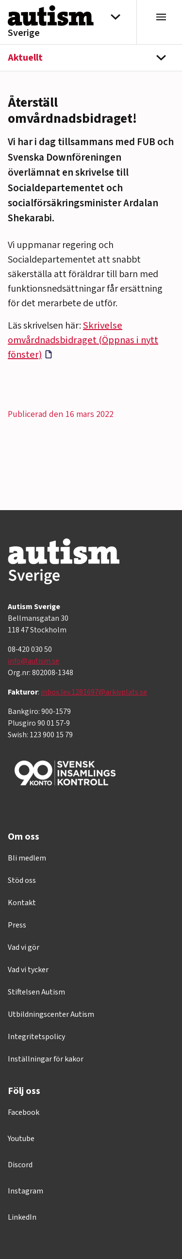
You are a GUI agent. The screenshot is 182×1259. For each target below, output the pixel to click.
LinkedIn (22, 1217)
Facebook (23, 1112)
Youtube (21, 1138)
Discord (20, 1165)
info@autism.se (33, 661)
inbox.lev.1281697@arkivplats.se (94, 692)
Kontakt (22, 902)
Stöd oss (22, 880)
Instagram (25, 1191)
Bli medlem (27, 858)
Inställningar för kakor (45, 1059)
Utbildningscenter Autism (51, 1014)
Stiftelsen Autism (36, 992)
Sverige (24, 33)
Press (17, 925)
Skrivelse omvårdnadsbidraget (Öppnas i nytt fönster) (83, 340)
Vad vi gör (23, 947)
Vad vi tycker (28, 969)
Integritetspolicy (36, 1036)
